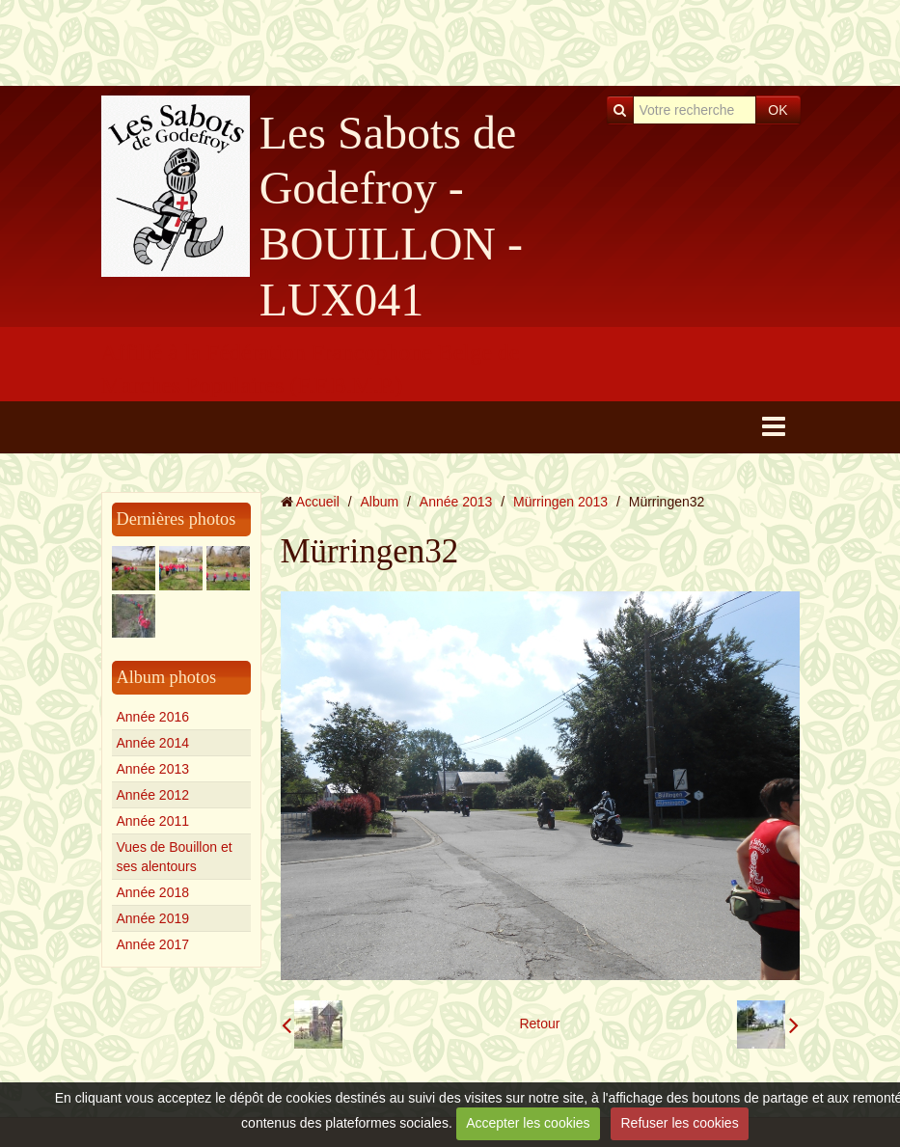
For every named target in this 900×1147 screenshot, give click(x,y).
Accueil (318, 501)
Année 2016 (153, 716)
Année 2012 (153, 795)
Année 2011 (153, 821)
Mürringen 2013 (560, 501)
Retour (539, 1023)
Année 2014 (153, 743)
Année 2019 (153, 918)
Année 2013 (153, 769)
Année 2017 (153, 944)
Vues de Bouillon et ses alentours (174, 856)
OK (777, 110)
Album (379, 501)
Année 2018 (153, 892)
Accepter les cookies (527, 1123)
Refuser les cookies (679, 1123)
